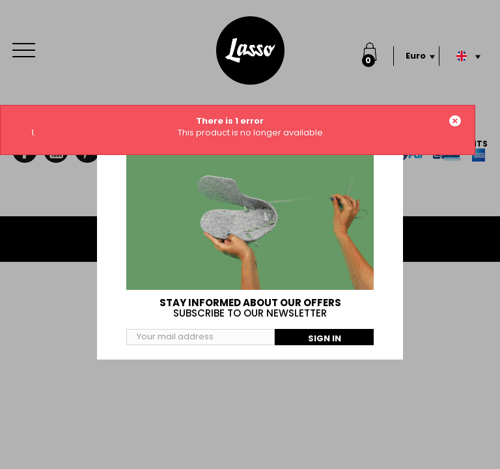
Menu (26, 43)
